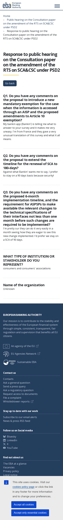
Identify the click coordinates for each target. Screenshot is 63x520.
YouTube (12, 448)
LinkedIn (12, 440)
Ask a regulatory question (18, 390)
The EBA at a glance (14, 463)
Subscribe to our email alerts (20, 417)
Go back (10, 83)
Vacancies (9, 467)
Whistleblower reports (16, 401)
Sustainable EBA (19, 362)
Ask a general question (16, 382)
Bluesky (11, 436)
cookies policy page (23, 487)
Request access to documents (20, 394)
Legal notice (10, 475)
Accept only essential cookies (30, 512)
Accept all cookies (24, 504)
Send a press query (14, 386)
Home (6, 16)
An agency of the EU (19, 346)
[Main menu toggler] (57, 6)
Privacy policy (11, 471)
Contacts (8, 379)
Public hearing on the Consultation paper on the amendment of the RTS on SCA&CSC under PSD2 (29, 23)
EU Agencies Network (19, 353)
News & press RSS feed (16, 421)
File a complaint (12, 397)
